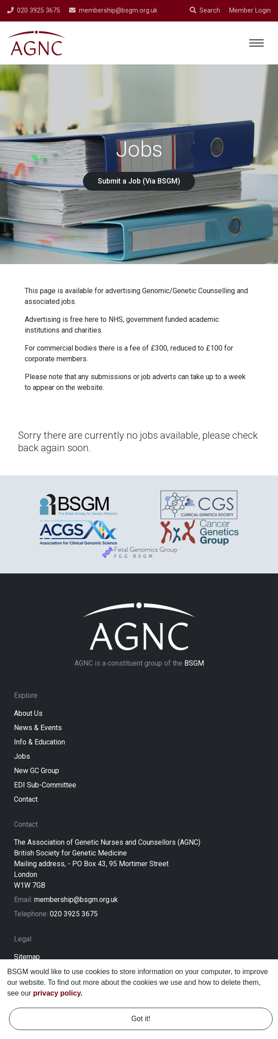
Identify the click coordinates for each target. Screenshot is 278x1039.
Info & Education (39, 743)
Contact (26, 800)
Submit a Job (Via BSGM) (139, 181)
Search (205, 10)
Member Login (250, 10)
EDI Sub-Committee (45, 786)
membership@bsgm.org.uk (76, 901)
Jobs (22, 757)
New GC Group (36, 772)
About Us (28, 714)
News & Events (38, 729)
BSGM (194, 664)
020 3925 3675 (74, 915)
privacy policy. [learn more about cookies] (58, 993)
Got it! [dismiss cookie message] (141, 1018)
